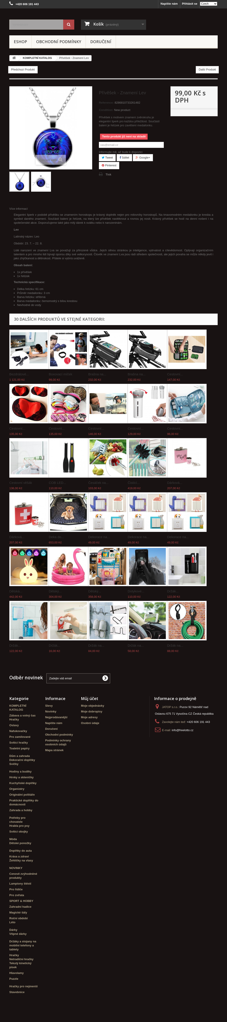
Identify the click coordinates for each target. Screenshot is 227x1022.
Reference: (106, 102)
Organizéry (16, 789)
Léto (12, 922)
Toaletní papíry (19, 748)
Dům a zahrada (19, 756)
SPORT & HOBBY (21, 901)
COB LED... (57, 483)
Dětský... (55, 591)
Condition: (106, 110)
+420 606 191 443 (198, 722)
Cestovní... (175, 374)
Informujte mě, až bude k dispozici (121, 152)
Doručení (100, 41)
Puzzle (13, 978)
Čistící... (134, 483)
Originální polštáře (22, 794)
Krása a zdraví (19, 856)
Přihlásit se (189, 3)
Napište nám (169, 3)
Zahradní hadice (20, 906)
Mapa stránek (54, 750)
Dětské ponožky (20, 843)
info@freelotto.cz (183, 730)
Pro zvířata (16, 895)
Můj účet (89, 698)
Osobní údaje (90, 723)
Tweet (107, 157)
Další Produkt (207, 69)
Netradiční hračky (21, 959)
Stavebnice (17, 992)
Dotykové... (136, 591)
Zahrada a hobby (20, 810)
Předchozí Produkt (23, 69)
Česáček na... (98, 483)
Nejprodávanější (56, 717)
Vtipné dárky (18, 933)
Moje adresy (89, 717)
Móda (13, 839)
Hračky (14, 719)
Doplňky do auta (20, 850)
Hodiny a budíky (20, 771)
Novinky (51, 711)
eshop (20, 41)
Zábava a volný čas (22, 715)
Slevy (49, 705)
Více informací (18, 208)
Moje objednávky (92, 705)
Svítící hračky (18, 742)
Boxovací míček (60, 374)
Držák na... (96, 645)
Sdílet (124, 157)
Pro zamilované (19, 736)
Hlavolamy (16, 973)
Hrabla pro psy (19, 825)
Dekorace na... (99, 537)
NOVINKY (15, 868)
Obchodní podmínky (58, 41)
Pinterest (109, 165)
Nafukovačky (18, 731)
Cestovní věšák (20, 483)
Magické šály (18, 912)
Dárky (13, 929)
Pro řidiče (16, 889)
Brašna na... (97, 374)
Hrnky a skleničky (21, 777)
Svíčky (13, 764)
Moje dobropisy (91, 711)
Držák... (173, 591)
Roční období (18, 918)
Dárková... (174, 483)
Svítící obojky (18, 831)
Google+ (143, 157)
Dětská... (15, 591)
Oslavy (14, 725)
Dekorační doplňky (22, 760)
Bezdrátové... (19, 374)
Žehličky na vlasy (21, 860)
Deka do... (56, 537)
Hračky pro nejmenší (23, 986)
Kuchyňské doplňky (23, 783)
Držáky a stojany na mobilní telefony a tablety (22, 945)
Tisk (108, 174)
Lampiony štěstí (20, 883)
